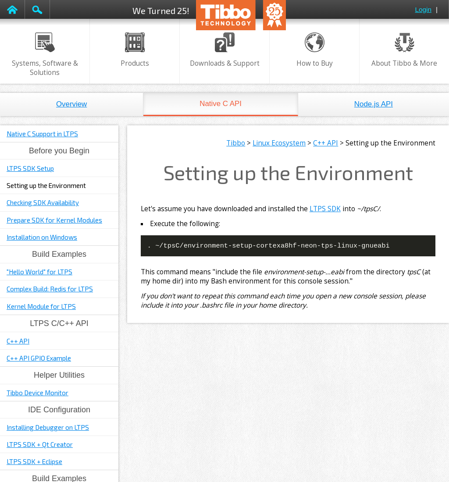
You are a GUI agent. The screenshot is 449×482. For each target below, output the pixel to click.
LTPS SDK (325, 208)
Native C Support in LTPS (42, 134)
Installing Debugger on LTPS (48, 427)
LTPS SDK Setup (30, 168)
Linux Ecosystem (279, 143)
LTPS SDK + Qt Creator (40, 444)
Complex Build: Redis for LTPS (50, 289)
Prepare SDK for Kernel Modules (54, 220)
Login (423, 9)
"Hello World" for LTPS (39, 272)
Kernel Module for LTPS (41, 306)
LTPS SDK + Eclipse (34, 461)
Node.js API (373, 104)
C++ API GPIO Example (39, 358)
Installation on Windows (42, 237)
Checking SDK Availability (43, 202)
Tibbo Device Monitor (37, 393)
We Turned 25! (160, 10)
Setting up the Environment (46, 185)
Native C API (221, 103)
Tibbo (235, 143)
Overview (71, 104)
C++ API (18, 341)
